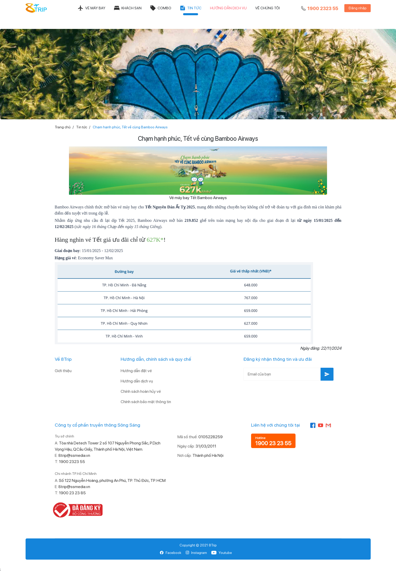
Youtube (221, 553)
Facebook (170, 553)
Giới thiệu (63, 370)
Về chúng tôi (267, 8)
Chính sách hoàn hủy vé (141, 391)
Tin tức (190, 8)
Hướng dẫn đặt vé (136, 370)
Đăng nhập (357, 8)
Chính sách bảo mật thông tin (146, 401)
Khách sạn (128, 8)
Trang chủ (63, 127)
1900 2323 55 (319, 8)
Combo (160, 8)
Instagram (196, 553)
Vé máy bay (91, 8)
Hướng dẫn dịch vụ (228, 8)
